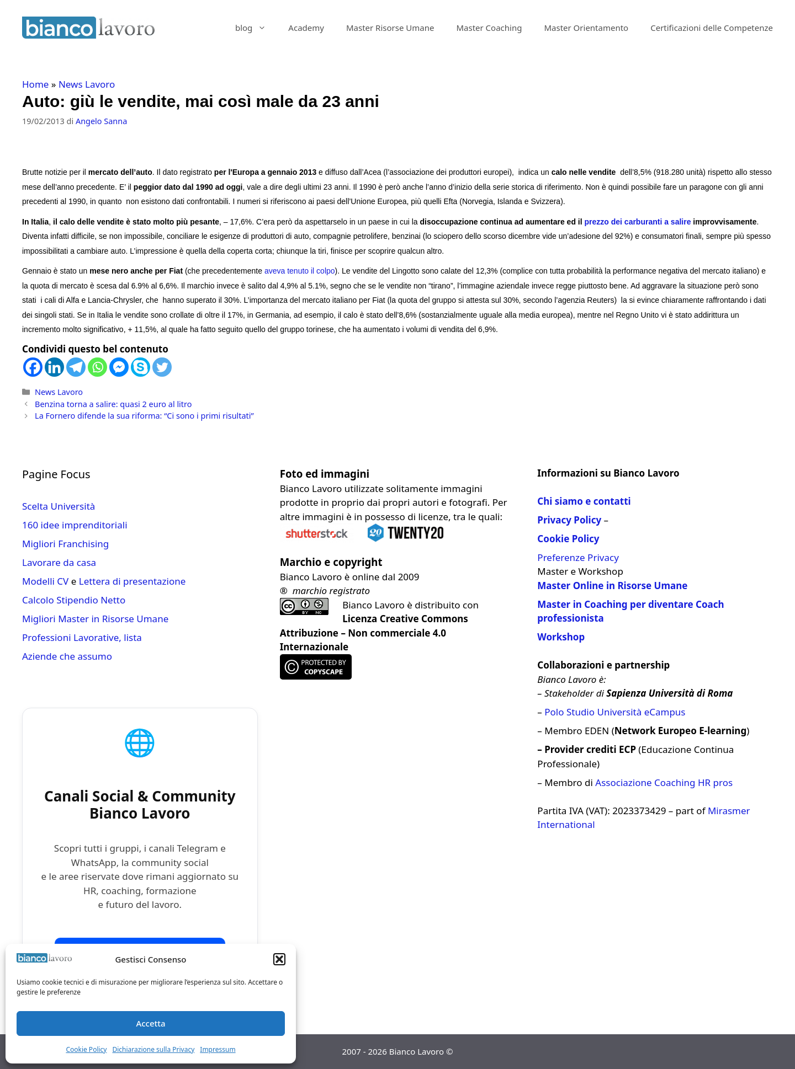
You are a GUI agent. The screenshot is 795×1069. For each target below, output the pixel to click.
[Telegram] (76, 367)
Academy (306, 27)
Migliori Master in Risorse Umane (95, 618)
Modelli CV (45, 581)
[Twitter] (162, 367)
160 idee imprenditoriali (75, 525)
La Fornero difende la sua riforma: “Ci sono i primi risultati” (144, 415)
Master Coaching (489, 27)
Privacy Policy (569, 520)
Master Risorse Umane (390, 27)
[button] (279, 959)
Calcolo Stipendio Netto (73, 600)
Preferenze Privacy (577, 557)
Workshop (561, 636)
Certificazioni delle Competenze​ (711, 27)
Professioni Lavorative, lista (82, 637)
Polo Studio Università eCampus (614, 711)
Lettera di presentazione (132, 581)
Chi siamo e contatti (583, 501)
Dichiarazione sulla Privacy (153, 1049)
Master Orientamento (586, 27)
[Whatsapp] (97, 367)
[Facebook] (33, 367)
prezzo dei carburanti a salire (638, 221)
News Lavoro (87, 84)
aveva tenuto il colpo (298, 270)
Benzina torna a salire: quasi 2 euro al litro (113, 404)
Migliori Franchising (65, 543)
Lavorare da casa (59, 562)
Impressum (217, 1049)
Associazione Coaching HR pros (664, 782)
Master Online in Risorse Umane (612, 585)
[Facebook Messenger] (119, 367)
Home (35, 84)
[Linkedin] (54, 367)
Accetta (150, 1023)
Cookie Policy (86, 1049)
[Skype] (140, 367)
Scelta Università (58, 506)
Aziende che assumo (67, 656)
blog (256, 27)
